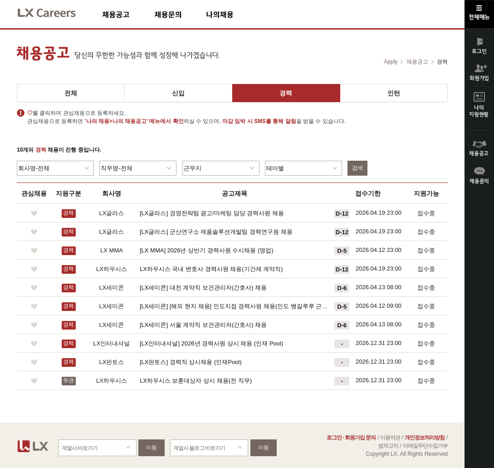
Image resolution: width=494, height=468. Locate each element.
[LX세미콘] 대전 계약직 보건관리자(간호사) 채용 (203, 287)
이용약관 (390, 437)
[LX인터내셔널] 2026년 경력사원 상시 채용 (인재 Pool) (211, 343)
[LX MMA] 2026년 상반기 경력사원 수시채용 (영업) (207, 250)
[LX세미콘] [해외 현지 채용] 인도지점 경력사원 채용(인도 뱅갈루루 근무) (234, 306)
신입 (178, 93)
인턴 (393, 93)
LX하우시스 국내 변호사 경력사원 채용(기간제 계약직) (211, 269)
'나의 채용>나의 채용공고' (116, 121)
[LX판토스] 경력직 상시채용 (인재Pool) (191, 362)
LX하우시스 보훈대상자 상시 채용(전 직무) (196, 380)
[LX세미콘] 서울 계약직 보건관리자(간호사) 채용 (203, 324)
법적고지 (388, 446)
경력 (285, 93)
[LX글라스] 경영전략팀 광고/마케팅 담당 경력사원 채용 (212, 213)
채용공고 (128, 14)
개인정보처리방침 (425, 437)
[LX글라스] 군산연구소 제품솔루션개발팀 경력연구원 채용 (216, 231)
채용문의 (180, 14)
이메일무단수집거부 (425, 446)
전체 (70, 93)
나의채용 (233, 14)
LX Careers (54, 11)
